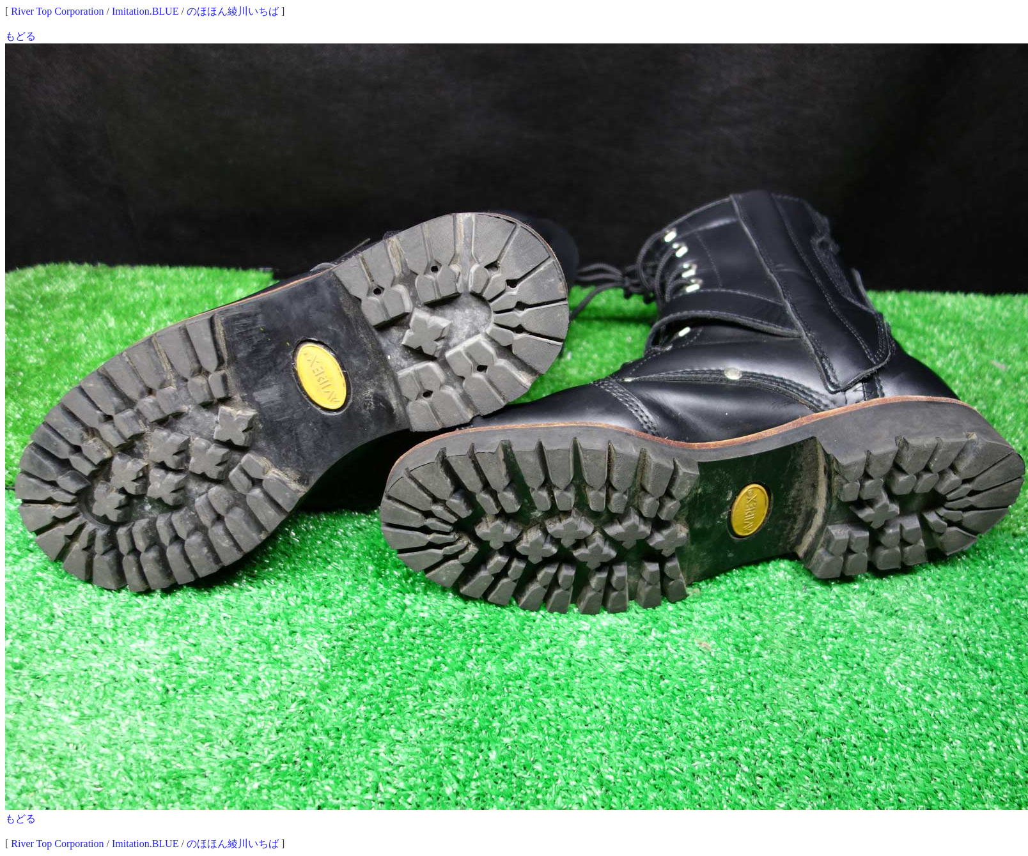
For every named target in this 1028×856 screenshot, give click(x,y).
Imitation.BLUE (145, 11)
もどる (20, 36)
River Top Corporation (57, 11)
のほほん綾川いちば (233, 11)
